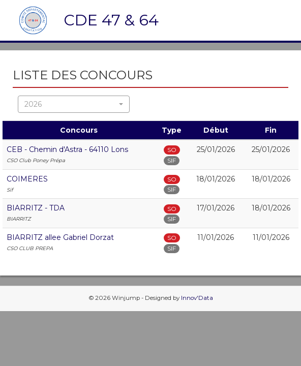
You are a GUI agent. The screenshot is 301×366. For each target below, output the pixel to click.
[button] (74, 104)
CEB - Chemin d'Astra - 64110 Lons (67, 149)
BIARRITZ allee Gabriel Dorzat (60, 237)
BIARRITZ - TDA (36, 207)
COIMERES (27, 179)
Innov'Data (197, 297)
